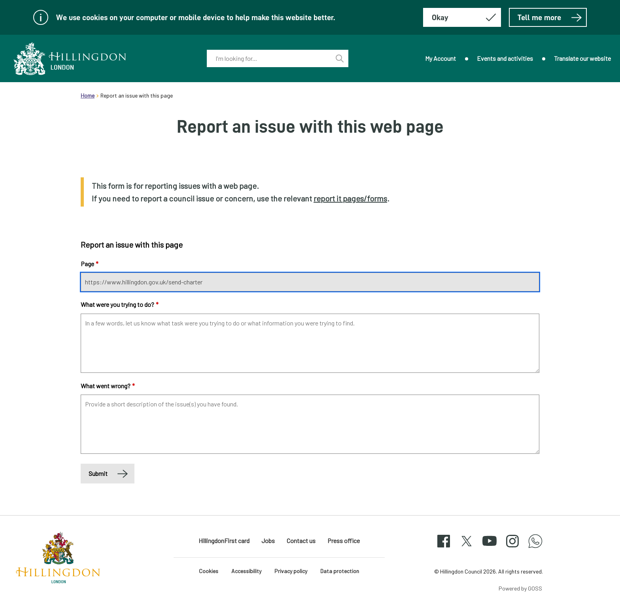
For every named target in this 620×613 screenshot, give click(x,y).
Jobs (268, 540)
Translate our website (582, 58)
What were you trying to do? (120, 304)
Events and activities (505, 58)
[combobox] (269, 58)
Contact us (301, 540)
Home (88, 95)
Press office (343, 540)
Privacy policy (290, 571)
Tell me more (550, 17)
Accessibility (246, 571)
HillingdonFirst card (224, 540)
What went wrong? (108, 385)
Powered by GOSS (520, 588)
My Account (440, 58)
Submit (98, 473)
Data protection (339, 571)
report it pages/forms (350, 198)
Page (89, 263)
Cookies (208, 571)
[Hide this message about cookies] (462, 17)
